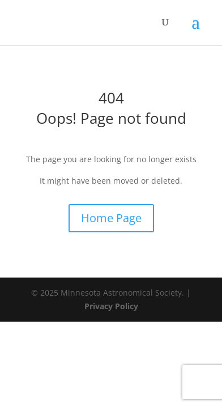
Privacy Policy (111, 306)
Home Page (111, 218)
